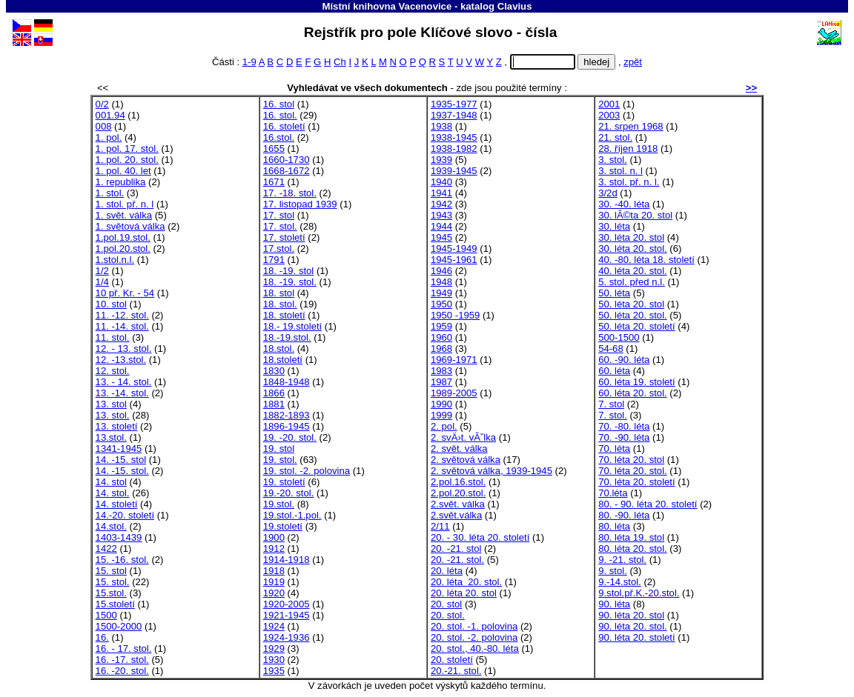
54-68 (610, 348)
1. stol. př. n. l (125, 204)
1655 (274, 148)
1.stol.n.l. (115, 259)
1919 (274, 581)
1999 (441, 415)
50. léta (614, 293)
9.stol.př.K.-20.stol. (638, 592)
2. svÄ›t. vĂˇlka (463, 437)
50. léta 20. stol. (632, 315)
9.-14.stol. (619, 581)
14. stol (111, 481)
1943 (441, 215)
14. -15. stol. (122, 470)
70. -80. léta (623, 426)
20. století (452, 659)
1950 (441, 304)
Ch (340, 61)
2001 (609, 104)
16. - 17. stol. (124, 648)
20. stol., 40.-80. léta (475, 648)
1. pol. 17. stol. (127, 148)
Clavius (514, 6)
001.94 (110, 115)
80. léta (614, 526)
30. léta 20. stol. (632, 248)
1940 (441, 181)
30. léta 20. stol (631, 237)
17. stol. (280, 226)
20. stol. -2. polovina (474, 637)
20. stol (446, 604)
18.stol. (278, 348)
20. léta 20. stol (464, 592)
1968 (441, 348)
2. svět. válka (459, 448)
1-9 (249, 61)
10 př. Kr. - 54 (125, 293)
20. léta (447, 570)
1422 (106, 548)
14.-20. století (125, 515)
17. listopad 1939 (300, 204)
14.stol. (111, 526)
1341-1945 (119, 448)
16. (102, 637)
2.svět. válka (458, 504)
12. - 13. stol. (124, 348)
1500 (106, 615)
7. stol (611, 404)
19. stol (278, 448)
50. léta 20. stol (631, 304)
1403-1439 (119, 537)
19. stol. (280, 459)
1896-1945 (286, 426)
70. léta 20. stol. (632, 470)
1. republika (121, 181)
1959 (441, 326)
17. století (284, 237)
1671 (274, 181)
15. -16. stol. (122, 559)
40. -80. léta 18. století (646, 259)
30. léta (614, 226)
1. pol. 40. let (123, 170)
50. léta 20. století (636, 326)
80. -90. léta (623, 515)
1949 (441, 293)
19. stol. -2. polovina (306, 470)
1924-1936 (286, 637)
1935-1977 (454, 104)
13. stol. (113, 415)
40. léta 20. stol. (632, 270)
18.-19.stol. (287, 337)
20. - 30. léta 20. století (480, 537)
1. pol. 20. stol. (127, 159)
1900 (274, 537)
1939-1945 (454, 170)
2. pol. (444, 426)
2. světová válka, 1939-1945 (491, 470)
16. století (284, 126)
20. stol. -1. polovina (474, 626)
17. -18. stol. (290, 193)
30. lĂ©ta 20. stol (635, 215)
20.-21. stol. (456, 670)
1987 (441, 381)
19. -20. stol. (290, 437)
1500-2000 (119, 626)
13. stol (111, 404)
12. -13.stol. (121, 359)
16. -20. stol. (122, 670)
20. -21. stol (456, 548)
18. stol (278, 293)
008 (104, 126)
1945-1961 (454, 259)
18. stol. (280, 304)
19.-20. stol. (288, 492)
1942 (441, 204)
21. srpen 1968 (630, 126)
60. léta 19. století (636, 381)
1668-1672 (286, 170)
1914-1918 (286, 559)
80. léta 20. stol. (632, 548)
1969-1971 (454, 359)
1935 (274, 670)
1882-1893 (286, 415)
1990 (441, 404)
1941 (441, 193)
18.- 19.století (292, 326)
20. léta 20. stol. (466, 581)
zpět (632, 61)
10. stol (111, 304)
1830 (274, 370)
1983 (441, 370)
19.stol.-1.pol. (292, 515)
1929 (274, 648)
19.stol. (278, 504)
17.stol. (278, 248)
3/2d (608, 193)
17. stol (278, 215)
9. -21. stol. (622, 559)
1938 (441, 126)
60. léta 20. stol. (632, 392)
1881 (274, 404)
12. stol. (113, 370)
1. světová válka (130, 226)
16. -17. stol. (122, 659)
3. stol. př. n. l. (628, 181)
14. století (117, 504)
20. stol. (448, 615)
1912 (274, 548)
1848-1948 (286, 381)
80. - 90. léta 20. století (647, 504)
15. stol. (113, 581)
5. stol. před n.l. (631, 281)
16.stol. (278, 137)
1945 (441, 237)
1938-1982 (454, 148)
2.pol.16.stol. (458, 481)
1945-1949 (454, 248)
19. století (284, 481)
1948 (441, 281)
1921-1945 (286, 615)
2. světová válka (465, 459)
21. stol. (615, 137)
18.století (282, 359)
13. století (117, 426)
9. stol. (612, 570)
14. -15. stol (121, 459)
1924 (274, 626)
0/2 (102, 104)
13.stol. (111, 437)
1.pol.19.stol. (123, 237)
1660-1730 (286, 159)
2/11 (440, 526)
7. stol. (612, 415)
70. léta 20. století (636, 481)
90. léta (614, 604)
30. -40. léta (623, 204)
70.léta (612, 492)
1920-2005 (286, 604)
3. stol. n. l (620, 170)
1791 (274, 259)
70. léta (614, 448)
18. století (284, 315)
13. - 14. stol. (124, 381)
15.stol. (111, 592)
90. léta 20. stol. (632, 626)
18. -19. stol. (290, 281)
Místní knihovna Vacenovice (387, 6)
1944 (441, 226)
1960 (441, 337)
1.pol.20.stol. (123, 248)
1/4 (102, 281)
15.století (115, 604)
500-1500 (618, 337)
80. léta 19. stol (631, 537)
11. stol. (113, 337)
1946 (441, 270)
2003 (609, 115)
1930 (274, 659)
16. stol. (280, 115)
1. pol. (109, 137)
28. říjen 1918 (628, 148)
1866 (274, 392)
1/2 (102, 270)
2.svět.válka (456, 515)
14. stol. (113, 492)
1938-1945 (454, 137)
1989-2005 (454, 392)
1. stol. (110, 193)
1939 (441, 159)
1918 (274, 570)
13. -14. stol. (122, 392)
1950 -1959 (455, 315)
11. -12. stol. (122, 315)
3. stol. (612, 159)
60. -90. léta (623, 359)
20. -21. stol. (457, 559)
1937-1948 (454, 115)
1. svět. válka (124, 215)
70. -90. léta (623, 437)
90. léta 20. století (636, 637)
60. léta (614, 370)
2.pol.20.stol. (458, 492)
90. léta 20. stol (631, 615)
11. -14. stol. (122, 326)
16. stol (278, 104)
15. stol (111, 570)
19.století (282, 526)
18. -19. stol (288, 270)
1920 (274, 592)
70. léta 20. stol (631, 459)
